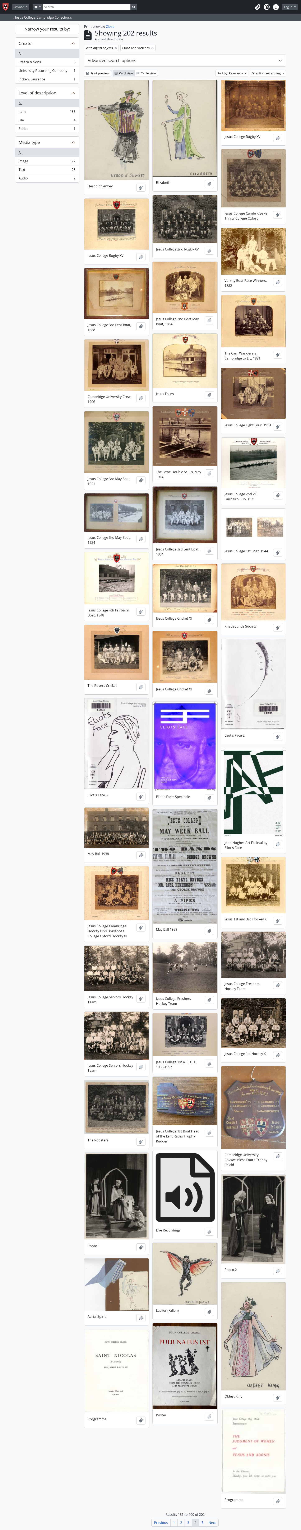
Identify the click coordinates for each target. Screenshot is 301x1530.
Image (46, 162)
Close (110, 26)
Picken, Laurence (46, 80)
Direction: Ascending (267, 73)
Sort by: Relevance (230, 73)
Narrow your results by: (47, 29)
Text (46, 170)
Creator (26, 43)
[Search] (86, 7)
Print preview (97, 73)
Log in (288, 7)
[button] (257, 7)
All (20, 53)
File (46, 121)
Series (46, 129)
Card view (124, 73)
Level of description (37, 93)
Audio (46, 179)
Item (46, 112)
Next (212, 1522)
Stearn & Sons (46, 63)
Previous (161, 1522)
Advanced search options (112, 60)
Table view (146, 73)
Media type (29, 142)
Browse (19, 7)
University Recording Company (46, 71)
